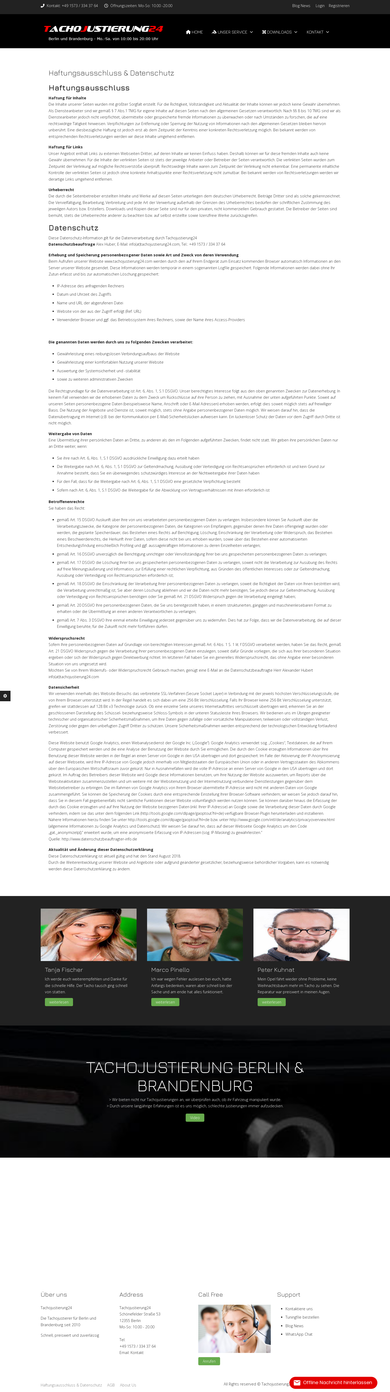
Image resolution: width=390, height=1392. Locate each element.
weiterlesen (59, 1002)
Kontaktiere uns (299, 1308)
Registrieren (339, 5)
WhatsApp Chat (299, 1334)
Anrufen (209, 1361)
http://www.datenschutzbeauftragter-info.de (99, 839)
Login (320, 5)
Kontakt (137, 1352)
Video (195, 1117)
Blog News (301, 5)
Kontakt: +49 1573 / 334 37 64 (72, 5)
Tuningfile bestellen (302, 1317)
